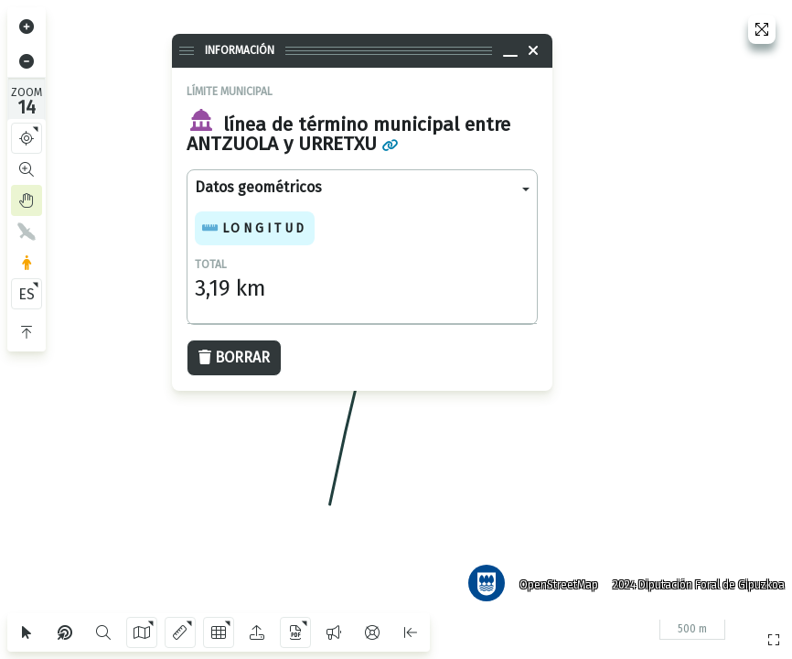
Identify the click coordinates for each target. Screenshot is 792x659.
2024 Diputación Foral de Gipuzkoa (695, 581)
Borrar (234, 357)
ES (26, 294)
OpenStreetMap (555, 581)
